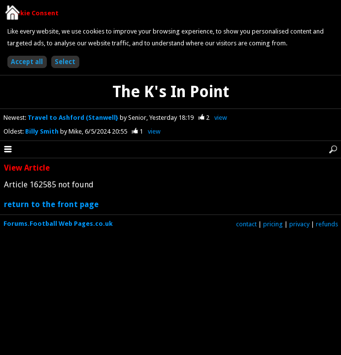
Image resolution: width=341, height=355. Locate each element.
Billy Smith (42, 131)
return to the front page (51, 204)
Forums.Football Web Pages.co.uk (58, 223)
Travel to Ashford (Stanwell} (74, 117)
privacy (299, 224)
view (220, 117)
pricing (273, 224)
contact (246, 224)
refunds (327, 224)
